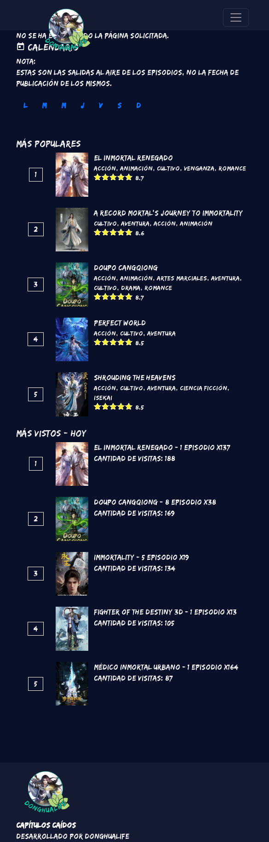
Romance (232, 168)
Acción (105, 168)
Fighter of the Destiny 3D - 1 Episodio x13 (165, 612)
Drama (130, 287)
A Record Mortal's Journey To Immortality (168, 213)
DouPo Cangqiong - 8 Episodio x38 (155, 502)
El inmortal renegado (133, 158)
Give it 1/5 (98, 176)
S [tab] (119, 105)
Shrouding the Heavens (135, 377)
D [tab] (138, 105)
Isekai (103, 397)
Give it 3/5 (113, 176)
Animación (136, 168)
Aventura (135, 223)
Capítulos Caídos (46, 825)
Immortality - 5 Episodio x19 (141, 557)
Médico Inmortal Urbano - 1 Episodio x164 (166, 667)
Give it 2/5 (105, 176)
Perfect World (120, 323)
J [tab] (82, 105)
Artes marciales (182, 278)
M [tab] (44, 105)
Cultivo (168, 168)
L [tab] (25, 105)
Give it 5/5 (129, 176)
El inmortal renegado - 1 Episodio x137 (162, 447)
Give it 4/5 (121, 176)
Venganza (199, 168)
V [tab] (101, 105)
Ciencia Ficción (203, 388)
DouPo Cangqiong (126, 268)
